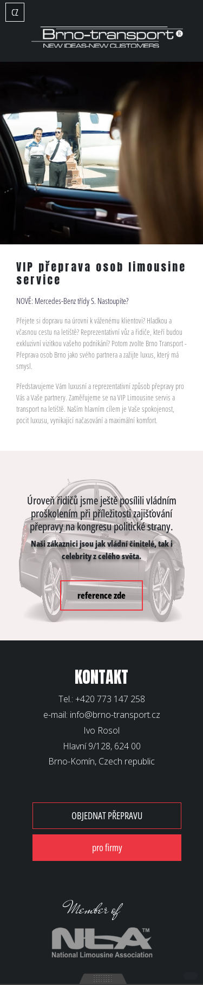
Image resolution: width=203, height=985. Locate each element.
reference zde (101, 595)
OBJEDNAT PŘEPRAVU (106, 815)
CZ (14, 12)
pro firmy (107, 847)
